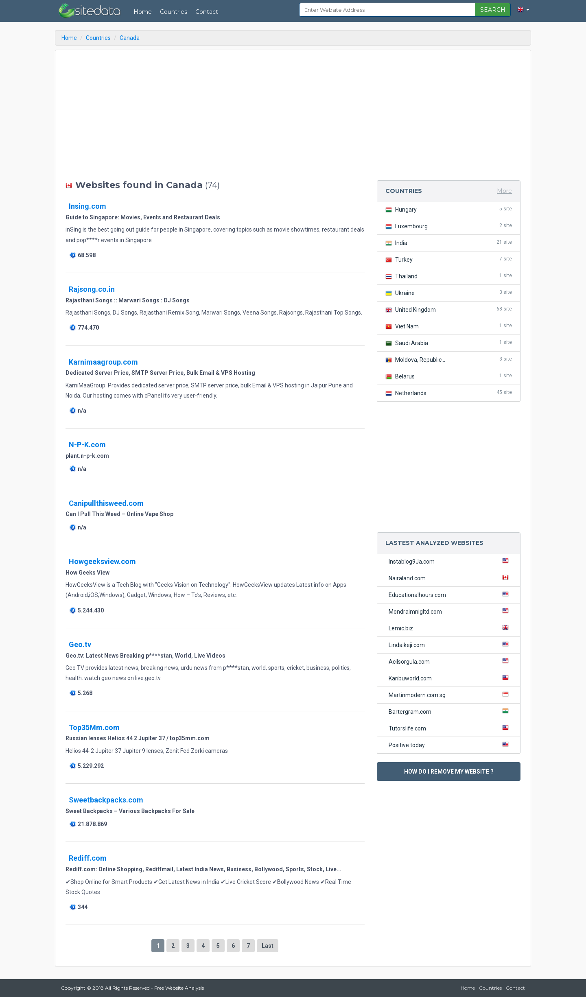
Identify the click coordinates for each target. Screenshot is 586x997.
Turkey (448, 259)
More (504, 191)
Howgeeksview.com (102, 561)
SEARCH (492, 9)
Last (267, 945)
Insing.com (87, 206)
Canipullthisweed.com (106, 503)
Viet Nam (448, 326)
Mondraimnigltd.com (450, 611)
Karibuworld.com (450, 678)
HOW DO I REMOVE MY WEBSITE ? (449, 771)
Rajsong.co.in (92, 289)
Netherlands (448, 393)
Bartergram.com (450, 711)
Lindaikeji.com (450, 644)
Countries (173, 11)
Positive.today (450, 744)
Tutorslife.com (450, 728)
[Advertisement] (215, 115)
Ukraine (448, 293)
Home (142, 11)
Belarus (448, 376)
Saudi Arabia (448, 343)
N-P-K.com (87, 444)
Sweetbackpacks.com (106, 800)
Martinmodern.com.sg (450, 694)
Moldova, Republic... (448, 359)
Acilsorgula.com (450, 661)
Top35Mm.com (94, 727)
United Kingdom (448, 309)
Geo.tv (80, 644)
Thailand (448, 276)
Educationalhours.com (450, 594)
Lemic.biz (450, 628)
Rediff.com (88, 858)
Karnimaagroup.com (103, 362)
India (448, 243)
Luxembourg (448, 226)
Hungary (448, 209)
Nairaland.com (450, 578)
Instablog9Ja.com (450, 561)
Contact (206, 11)
